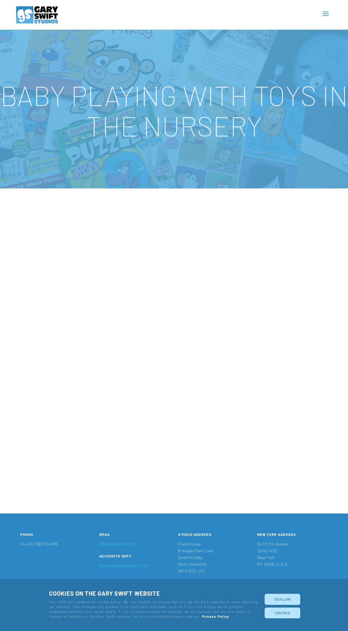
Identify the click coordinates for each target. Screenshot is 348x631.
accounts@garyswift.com (123, 565)
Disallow (282, 599)
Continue (282, 613)
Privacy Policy (215, 616)
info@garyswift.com (118, 543)
